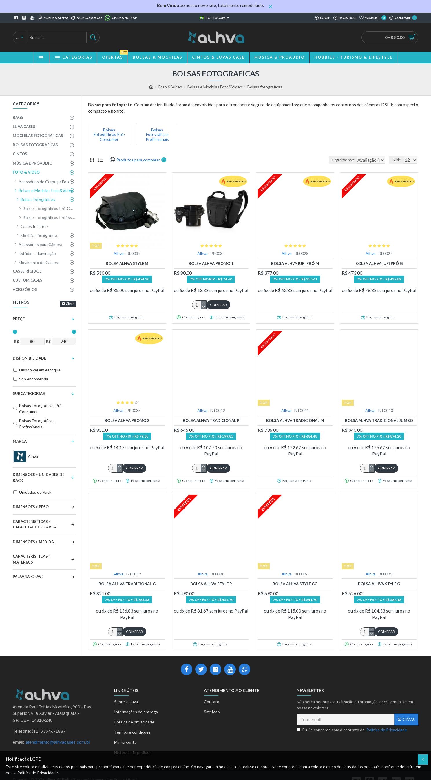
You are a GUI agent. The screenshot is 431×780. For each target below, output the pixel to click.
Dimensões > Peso (31, 506)
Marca (20, 441)
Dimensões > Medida (33, 542)
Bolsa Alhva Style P (211, 584)
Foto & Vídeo (170, 86)
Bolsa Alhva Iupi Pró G (379, 263)
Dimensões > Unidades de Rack (38, 477)
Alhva (119, 253)
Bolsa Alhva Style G (379, 584)
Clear (70, 303)
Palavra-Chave (28, 576)
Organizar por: (332, 160)
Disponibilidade (29, 358)
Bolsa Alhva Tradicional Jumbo (379, 420)
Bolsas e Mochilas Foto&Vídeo (214, 86)
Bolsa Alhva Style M (127, 263)
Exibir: (398, 160)
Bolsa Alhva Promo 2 (127, 420)
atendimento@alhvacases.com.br (57, 742)
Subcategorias (29, 393)
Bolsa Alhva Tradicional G (127, 584)
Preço (19, 318)
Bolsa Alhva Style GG (295, 584)
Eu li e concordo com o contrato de (352, 730)
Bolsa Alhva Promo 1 (211, 263)
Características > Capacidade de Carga (35, 524)
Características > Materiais (32, 559)
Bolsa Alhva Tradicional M (295, 420)
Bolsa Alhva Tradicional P (211, 420)
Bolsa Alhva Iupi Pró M (295, 263)
